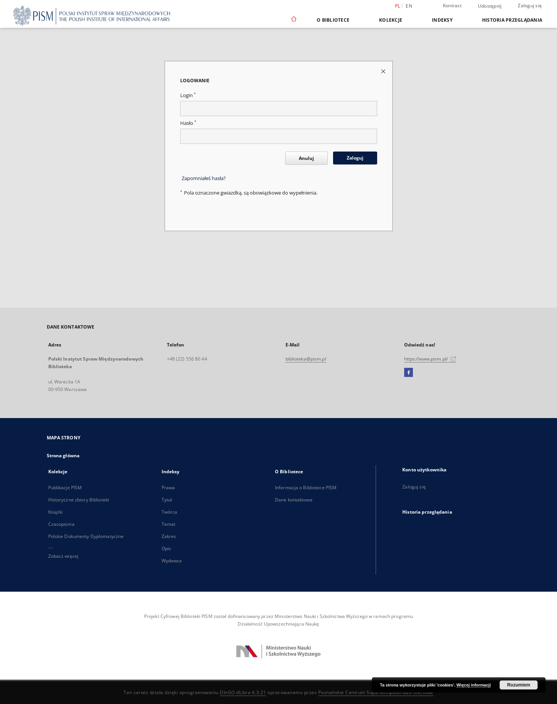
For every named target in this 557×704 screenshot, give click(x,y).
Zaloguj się (530, 5)
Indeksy (442, 20)
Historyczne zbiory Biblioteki (78, 499)
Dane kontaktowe (294, 499)
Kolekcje (390, 20)
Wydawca (172, 560)
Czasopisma (61, 524)
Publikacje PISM (65, 487)
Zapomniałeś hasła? (204, 178)
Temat (169, 524)
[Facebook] (408, 372)
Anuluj (306, 158)
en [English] (409, 5)
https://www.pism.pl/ (430, 359)
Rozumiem (518, 685)
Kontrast (452, 5)
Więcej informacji (474, 685)
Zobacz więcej (63, 556)
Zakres (169, 536)
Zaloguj (355, 158)
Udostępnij (490, 6)
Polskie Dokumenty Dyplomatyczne (86, 536)
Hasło (188, 123)
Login (188, 95)
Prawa (168, 487)
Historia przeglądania (512, 20)
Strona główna (63, 455)
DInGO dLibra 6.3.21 (243, 692)
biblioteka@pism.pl (306, 359)
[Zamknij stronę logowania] (384, 71)
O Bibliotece (333, 20)
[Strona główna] (293, 19)
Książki (55, 512)
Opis (166, 548)
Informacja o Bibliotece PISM (305, 487)
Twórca (170, 512)
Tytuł (167, 499)
